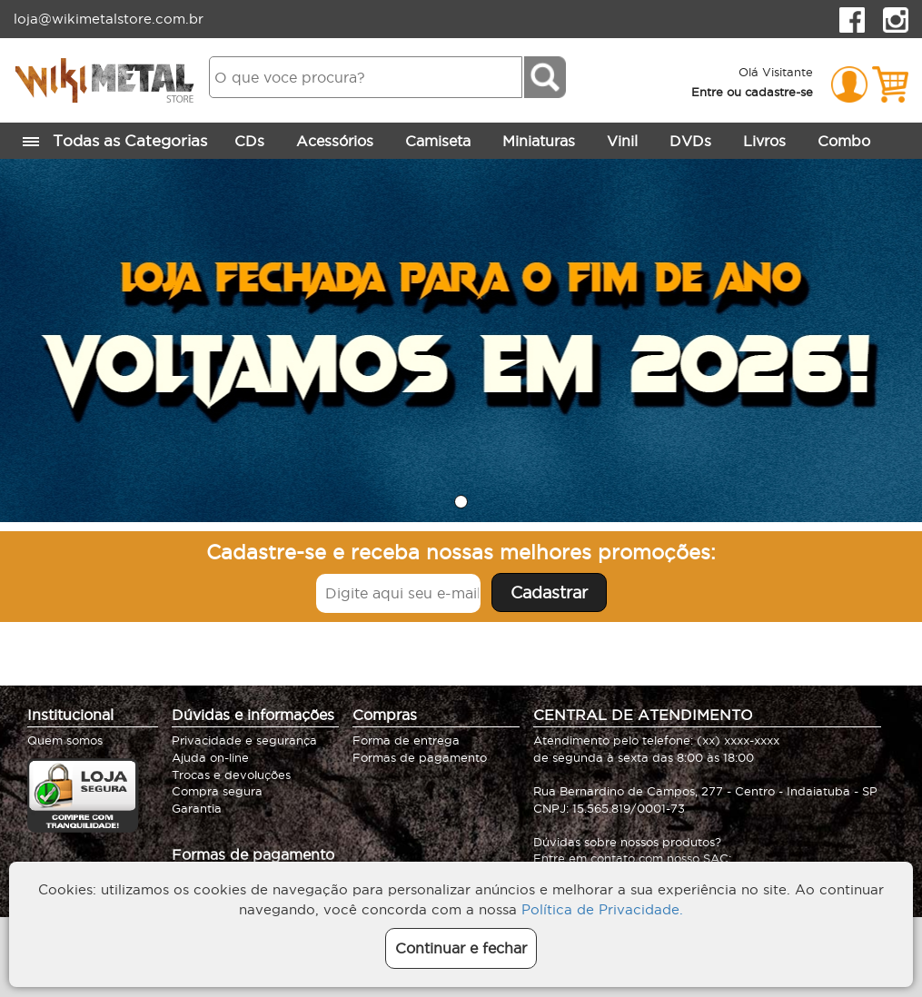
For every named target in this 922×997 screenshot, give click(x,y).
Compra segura (217, 791)
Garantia (197, 808)
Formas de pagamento (419, 757)
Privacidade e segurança (244, 740)
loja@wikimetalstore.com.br (108, 18)
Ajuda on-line (210, 757)
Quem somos (65, 740)
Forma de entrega (406, 740)
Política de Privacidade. (602, 909)
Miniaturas (538, 141)
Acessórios (334, 141)
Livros (764, 141)
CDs (249, 141)
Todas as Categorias (117, 142)
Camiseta (438, 141)
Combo (844, 141)
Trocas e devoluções (231, 774)
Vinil (622, 141)
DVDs (690, 141)
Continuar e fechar (461, 948)
